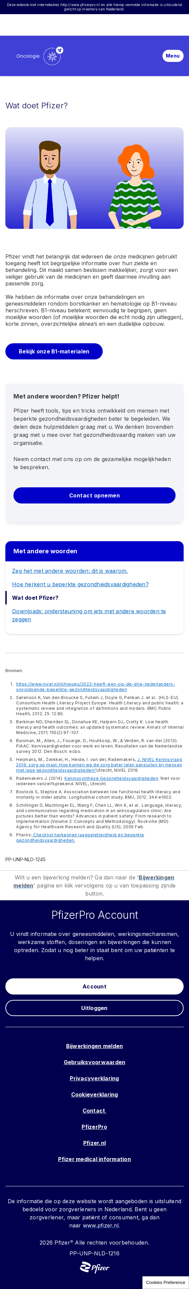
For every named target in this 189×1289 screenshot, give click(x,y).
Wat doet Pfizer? (35, 597)
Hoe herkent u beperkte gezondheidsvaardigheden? (80, 584)
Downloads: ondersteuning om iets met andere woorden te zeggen (89, 615)
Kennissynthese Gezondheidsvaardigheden (111, 778)
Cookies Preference (165, 1282)
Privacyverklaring (94, 1078)
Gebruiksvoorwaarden (95, 1062)
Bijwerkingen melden (94, 1046)
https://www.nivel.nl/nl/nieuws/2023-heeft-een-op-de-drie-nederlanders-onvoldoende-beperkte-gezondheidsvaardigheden (95, 687)
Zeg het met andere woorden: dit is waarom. (70, 570)
